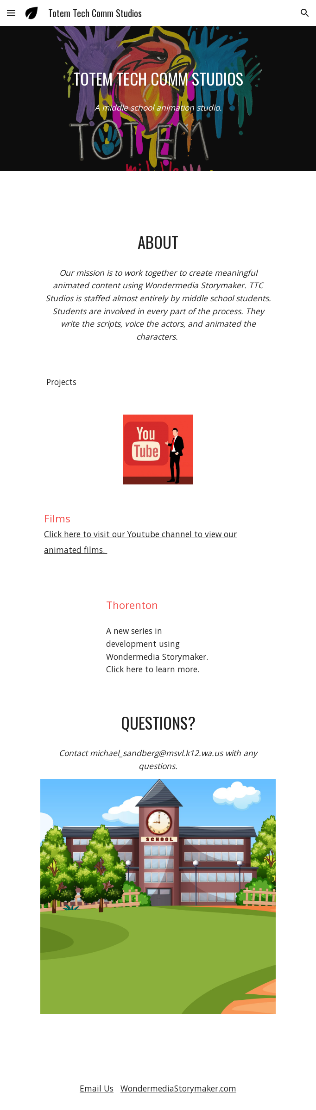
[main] (157, 79)
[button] (11, 12)
